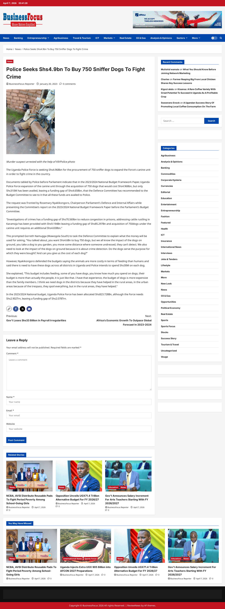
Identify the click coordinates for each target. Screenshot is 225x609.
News (6, 38)
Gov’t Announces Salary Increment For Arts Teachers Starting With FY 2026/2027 (127, 499)
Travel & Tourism (82, 38)
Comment (12, 353)
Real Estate (125, 38)
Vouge (164, 356)
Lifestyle (165, 265)
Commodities (168, 174)
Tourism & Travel (170, 344)
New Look (166, 283)
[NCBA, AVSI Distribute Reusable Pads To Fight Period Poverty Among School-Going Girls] (29, 476)
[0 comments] (68, 83)
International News (171, 247)
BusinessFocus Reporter (21, 83)
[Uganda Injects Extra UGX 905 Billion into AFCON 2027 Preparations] (85, 546)
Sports (164, 320)
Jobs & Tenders (169, 259)
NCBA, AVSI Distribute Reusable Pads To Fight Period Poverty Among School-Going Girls (29, 499)
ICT (97, 38)
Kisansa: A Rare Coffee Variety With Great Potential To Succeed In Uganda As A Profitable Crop (189, 93)
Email (10, 410)
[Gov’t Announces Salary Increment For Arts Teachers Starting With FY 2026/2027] (128, 476)
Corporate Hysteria (171, 180)
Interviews (166, 253)
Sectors (181, 38)
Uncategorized (169, 350)
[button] (9, 308)
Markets (108, 38)
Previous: (39, 318)
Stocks (164, 332)
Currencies (167, 186)
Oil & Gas (141, 38)
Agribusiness (61, 38)
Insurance (166, 241)
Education (113, 487)
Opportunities (168, 301)
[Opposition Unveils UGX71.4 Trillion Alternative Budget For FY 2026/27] (79, 476)
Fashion (165, 216)
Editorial (165, 192)
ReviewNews (134, 605)
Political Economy (170, 308)
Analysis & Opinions (161, 38)
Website (10, 423)
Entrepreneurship (37, 38)
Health (164, 228)
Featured (166, 222)
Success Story (168, 338)
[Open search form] (221, 38)
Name (10, 396)
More (195, 38)
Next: (119, 320)
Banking (18, 38)
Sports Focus (168, 326)
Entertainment (168, 204)
